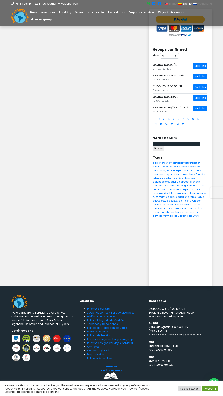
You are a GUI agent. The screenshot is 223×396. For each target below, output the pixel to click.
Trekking (65, 12)
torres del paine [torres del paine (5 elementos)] (183, 212)
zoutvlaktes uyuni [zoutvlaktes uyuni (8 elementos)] (189, 215)
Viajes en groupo (41, 19)
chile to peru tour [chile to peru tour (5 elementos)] (179, 170)
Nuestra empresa (42, 12)
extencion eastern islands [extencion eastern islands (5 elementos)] (167, 178)
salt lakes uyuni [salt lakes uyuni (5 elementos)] (187, 200)
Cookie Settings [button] (189, 388)
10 (198, 119)
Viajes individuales (171, 12)
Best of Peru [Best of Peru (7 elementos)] (167, 166)
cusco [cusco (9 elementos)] (177, 174)
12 (156, 124)
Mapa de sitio (95, 354)
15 (172, 124)
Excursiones (116, 12)
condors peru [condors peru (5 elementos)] (166, 174)
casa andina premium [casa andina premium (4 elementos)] (187, 166)
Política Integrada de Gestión (105, 320)
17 (183, 124)
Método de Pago (97, 331)
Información (95, 12)
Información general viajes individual (110, 343)
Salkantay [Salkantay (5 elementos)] (172, 200)
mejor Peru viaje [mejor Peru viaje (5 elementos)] (192, 193)
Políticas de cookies (99, 358)
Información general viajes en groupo (111, 339)
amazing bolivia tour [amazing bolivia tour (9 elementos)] (180, 162)
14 (166, 124)
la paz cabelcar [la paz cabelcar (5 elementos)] (167, 189)
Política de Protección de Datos (107, 328)
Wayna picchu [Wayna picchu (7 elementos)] (171, 215)
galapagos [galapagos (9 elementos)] (188, 178)
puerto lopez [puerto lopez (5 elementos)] (159, 200)
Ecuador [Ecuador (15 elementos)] (200, 174)
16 (178, 124)
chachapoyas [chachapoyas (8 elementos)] (161, 170)
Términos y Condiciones (102, 324)
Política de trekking (99, 335)
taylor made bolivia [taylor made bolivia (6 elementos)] (164, 212)
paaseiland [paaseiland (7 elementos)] (182, 196)
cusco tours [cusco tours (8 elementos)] (188, 174)
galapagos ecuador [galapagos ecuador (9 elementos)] (164, 181)
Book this (200, 66)
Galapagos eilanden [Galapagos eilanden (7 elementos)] (188, 181)
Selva (79, 12)
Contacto (93, 347)
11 (203, 119)
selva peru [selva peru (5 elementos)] (173, 208)
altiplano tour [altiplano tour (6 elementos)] (160, 162)
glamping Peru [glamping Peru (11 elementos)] (161, 185)
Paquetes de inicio (141, 12)
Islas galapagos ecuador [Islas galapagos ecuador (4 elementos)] (184, 185)
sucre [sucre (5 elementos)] (182, 208)
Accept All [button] (210, 388)
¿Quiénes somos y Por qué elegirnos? (110, 312)
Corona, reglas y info (100, 350)
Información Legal (98, 309)
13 (161, 124)
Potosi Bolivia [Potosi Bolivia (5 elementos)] (197, 196)
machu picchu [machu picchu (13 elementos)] (184, 189)
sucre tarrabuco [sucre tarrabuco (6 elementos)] (195, 208)
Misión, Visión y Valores (101, 316)
